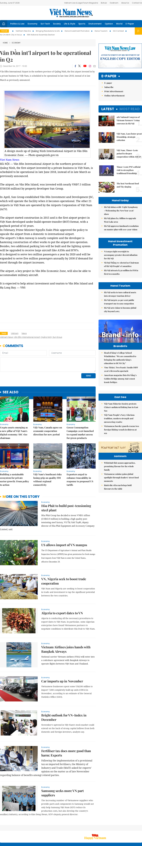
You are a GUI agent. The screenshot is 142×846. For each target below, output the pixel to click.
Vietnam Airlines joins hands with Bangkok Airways (65, 629)
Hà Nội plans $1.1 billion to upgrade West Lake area (120, 220)
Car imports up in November (62, 661)
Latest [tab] (107, 109)
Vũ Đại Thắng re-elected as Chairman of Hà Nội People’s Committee (121, 264)
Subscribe (108, 87)
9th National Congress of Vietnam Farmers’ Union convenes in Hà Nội (128, 120)
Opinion (109, 23)
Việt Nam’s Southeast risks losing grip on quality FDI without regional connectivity (47, 459)
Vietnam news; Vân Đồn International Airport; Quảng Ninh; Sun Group (31, 337)
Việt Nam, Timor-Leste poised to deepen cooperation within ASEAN (129, 153)
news (24, 333)
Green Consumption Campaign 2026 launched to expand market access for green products (80, 413)
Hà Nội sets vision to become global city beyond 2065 (120, 309)
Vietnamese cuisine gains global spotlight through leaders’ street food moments (121, 527)
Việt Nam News (71, 13)
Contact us (111, 828)
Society (57, 23)
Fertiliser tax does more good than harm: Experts (66, 733)
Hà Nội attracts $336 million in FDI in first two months (121, 272)
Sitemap (89, 827)
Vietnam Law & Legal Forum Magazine (81, 3)
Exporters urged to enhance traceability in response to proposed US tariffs (80, 459)
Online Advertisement (114, 95)
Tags (3, 333)
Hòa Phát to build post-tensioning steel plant (66, 488)
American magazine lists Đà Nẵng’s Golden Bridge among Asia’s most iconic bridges (120, 385)
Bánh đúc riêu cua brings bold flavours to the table (118, 537)
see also (10, 372)
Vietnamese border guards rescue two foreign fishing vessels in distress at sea (121, 462)
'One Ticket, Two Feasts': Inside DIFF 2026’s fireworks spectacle (121, 375)
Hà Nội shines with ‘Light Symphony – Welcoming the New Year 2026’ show (121, 210)
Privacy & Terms (125, 828)
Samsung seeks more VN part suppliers (62, 773)
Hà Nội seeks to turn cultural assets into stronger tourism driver (120, 294)
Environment (95, 23)
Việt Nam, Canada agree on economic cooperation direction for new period (47, 411)
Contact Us (137, 3)
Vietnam (14, 333)
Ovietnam (114, 3)
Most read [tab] (130, 109)
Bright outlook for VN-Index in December (64, 697)
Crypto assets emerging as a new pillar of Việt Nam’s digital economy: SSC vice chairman (14, 413)
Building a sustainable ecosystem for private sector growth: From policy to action (14, 459)
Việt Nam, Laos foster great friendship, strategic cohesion (129, 136)
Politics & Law (17, 23)
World (119, 23)
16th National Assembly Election (41, 34)
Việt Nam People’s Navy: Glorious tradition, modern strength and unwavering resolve (119, 450)
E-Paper (130, 23)
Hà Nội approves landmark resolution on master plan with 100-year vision (121, 228)
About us (99, 828)
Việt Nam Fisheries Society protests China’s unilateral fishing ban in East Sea (121, 439)
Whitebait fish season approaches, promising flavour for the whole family (119, 516)
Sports (81, 23)
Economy (32, 23)
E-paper (108, 76)
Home (5, 42)
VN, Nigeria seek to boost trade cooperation (63, 561)
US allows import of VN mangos (64, 525)
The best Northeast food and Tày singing (128, 185)
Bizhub (104, 3)
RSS (140, 827)
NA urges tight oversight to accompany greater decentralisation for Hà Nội (121, 255)
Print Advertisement (113, 91)
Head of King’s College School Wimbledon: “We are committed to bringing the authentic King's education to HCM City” (120, 364)
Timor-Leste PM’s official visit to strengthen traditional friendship (128, 170)
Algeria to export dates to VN (62, 593)
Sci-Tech (45, 23)
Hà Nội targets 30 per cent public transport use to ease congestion (119, 302)
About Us (125, 3)
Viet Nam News (9, 159)
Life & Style (69, 23)
